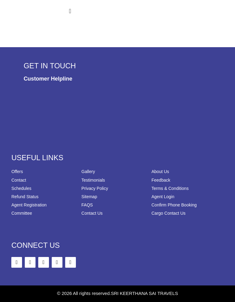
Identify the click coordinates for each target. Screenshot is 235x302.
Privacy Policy (94, 188)
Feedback (160, 180)
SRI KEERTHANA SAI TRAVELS (144, 293)
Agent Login (162, 196)
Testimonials (93, 180)
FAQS (87, 204)
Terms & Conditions (169, 188)
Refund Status (25, 196)
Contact (18, 180)
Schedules (21, 188)
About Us (160, 171)
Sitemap (89, 196)
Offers (17, 171)
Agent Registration (29, 204)
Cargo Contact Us (168, 213)
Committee (21, 213)
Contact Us (92, 213)
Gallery (88, 171)
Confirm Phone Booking (174, 204)
